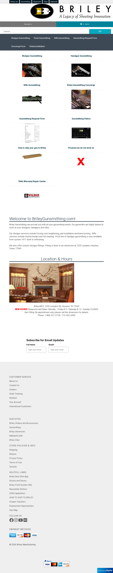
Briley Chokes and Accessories (23, 423)
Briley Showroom (17, 431)
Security (13, 466)
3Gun (46, 2)
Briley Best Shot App (18, 476)
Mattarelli (54, 2)
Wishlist (13, 398)
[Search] (45, 31)
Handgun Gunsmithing (81, 56)
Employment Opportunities (21, 506)
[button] (84, 24)
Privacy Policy (15, 458)
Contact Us (14, 385)
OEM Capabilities (17, 493)
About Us (13, 381)
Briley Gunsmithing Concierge (81, 85)
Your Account (15, 402)
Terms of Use (15, 462)
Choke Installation (37, 46)
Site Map (13, 510)
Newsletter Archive (18, 489)
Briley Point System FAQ (20, 485)
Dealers (13, 389)
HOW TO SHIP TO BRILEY (21, 497)
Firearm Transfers (17, 501)
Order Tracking (16, 394)
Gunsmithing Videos (81, 119)
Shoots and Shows (18, 480)
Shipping (13, 450)
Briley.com (14, 2)
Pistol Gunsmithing (42, 38)
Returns (12, 454)
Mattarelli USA (15, 436)
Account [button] (28, 24)
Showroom (37, 2)
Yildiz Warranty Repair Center (32, 181)
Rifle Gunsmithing (61, 38)
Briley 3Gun (14, 440)
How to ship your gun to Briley (32, 148)
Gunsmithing (25, 2)
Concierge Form (18, 46)
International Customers (20, 406)
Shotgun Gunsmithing (20, 38)
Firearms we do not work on (81, 148)
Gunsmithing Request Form (85, 38)
